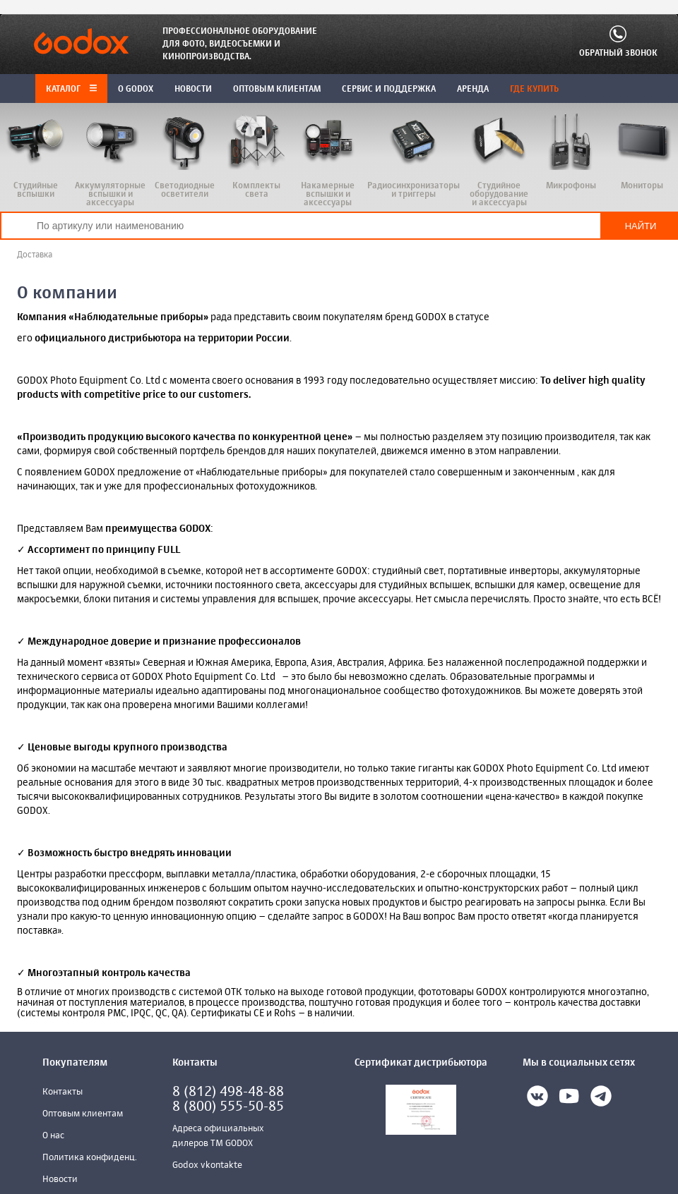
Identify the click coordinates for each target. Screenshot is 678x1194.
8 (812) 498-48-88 (228, 1092)
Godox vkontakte (207, 1165)
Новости (60, 1179)
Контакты (62, 1092)
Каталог (71, 89)
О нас (53, 1135)
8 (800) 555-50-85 (228, 1107)
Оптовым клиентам (82, 1114)
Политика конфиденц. (89, 1157)
